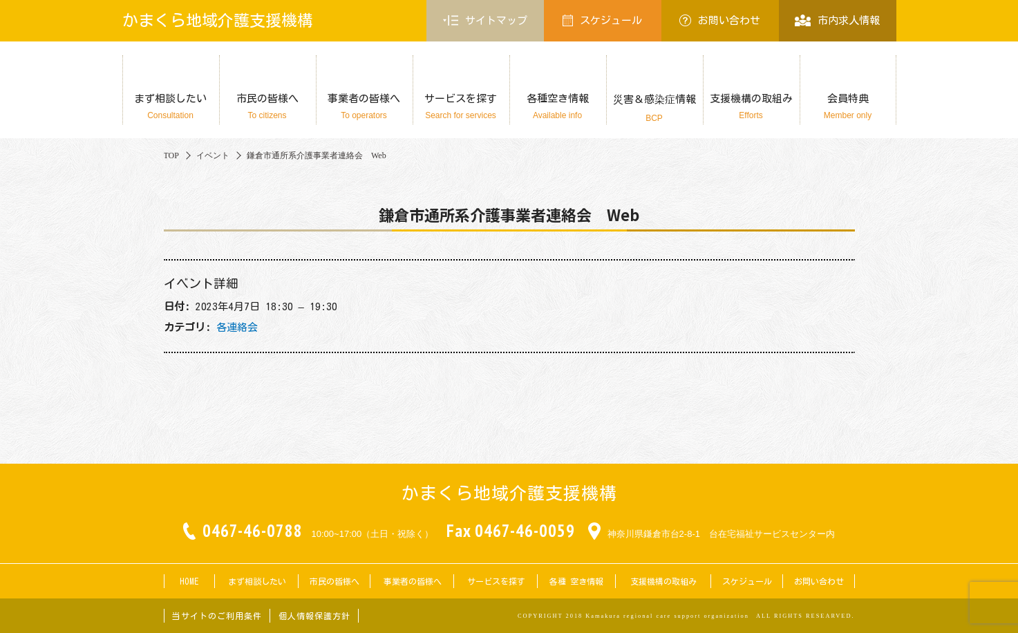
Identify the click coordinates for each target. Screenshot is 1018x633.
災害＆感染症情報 (654, 108)
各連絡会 (237, 327)
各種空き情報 (557, 106)
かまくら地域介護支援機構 (217, 20)
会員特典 (848, 106)
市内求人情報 (837, 20)
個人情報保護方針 (314, 616)
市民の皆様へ (267, 106)
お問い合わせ (719, 20)
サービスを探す (461, 106)
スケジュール (603, 20)
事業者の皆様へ (364, 106)
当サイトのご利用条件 (217, 616)
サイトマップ (485, 20)
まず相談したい (170, 106)
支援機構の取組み (751, 106)
